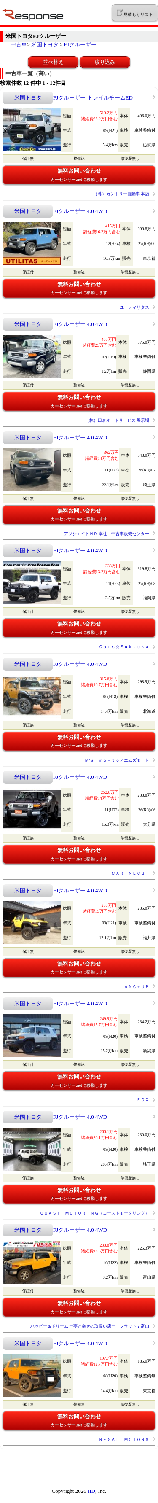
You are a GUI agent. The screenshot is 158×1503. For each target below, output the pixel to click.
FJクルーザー (80, 44)
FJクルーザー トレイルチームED (93, 97)
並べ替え (53, 62)
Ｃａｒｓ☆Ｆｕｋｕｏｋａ (124, 646)
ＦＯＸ (143, 1099)
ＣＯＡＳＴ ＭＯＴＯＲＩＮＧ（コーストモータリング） (94, 1213)
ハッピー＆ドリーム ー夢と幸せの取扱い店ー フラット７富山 (90, 1326)
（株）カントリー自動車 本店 (122, 193)
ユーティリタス (134, 307)
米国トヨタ (45, 44)
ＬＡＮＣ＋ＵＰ (134, 986)
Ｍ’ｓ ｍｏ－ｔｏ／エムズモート (117, 760)
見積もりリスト (135, 13)
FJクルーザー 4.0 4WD (80, 211)
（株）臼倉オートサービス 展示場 (117, 420)
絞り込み (105, 62)
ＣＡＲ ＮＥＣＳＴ (130, 873)
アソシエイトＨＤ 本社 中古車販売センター (107, 533)
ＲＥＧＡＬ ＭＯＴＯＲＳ (124, 1439)
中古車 (19, 44)
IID (91, 1491)
